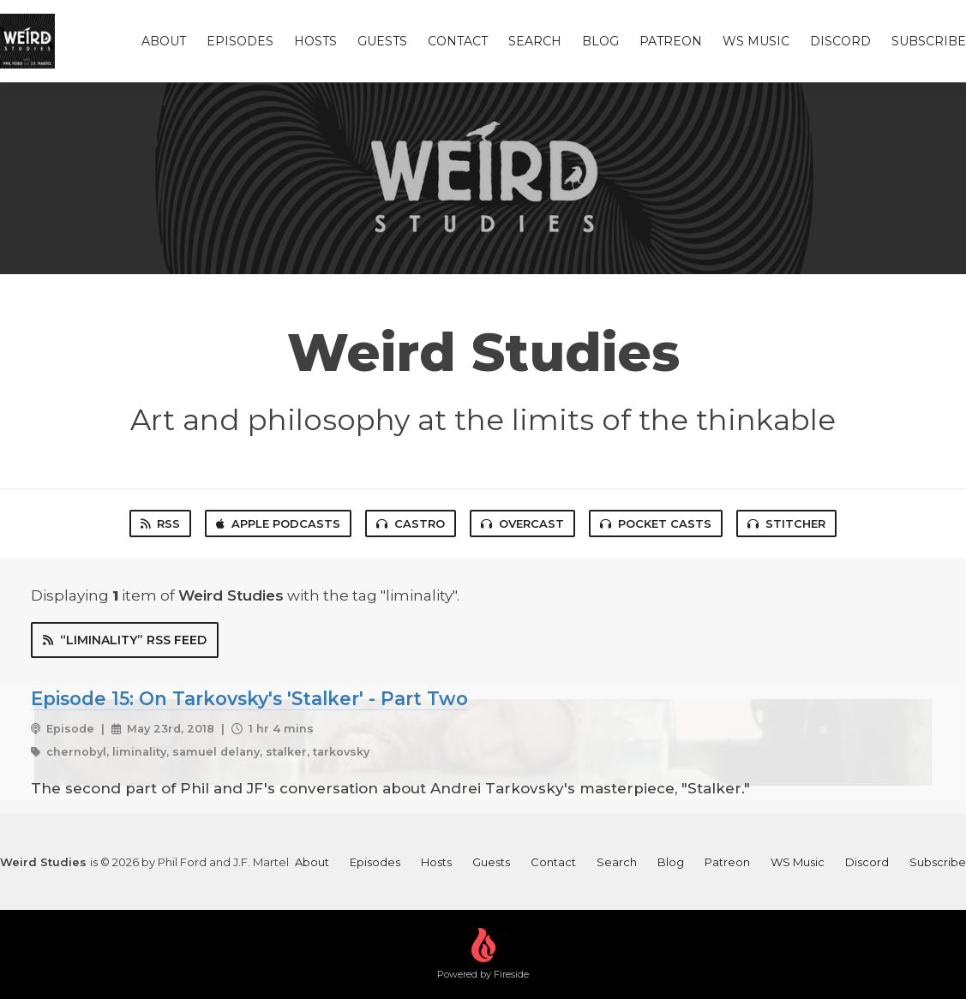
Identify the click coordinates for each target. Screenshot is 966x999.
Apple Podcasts (278, 523)
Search (534, 41)
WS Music (756, 41)
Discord (840, 41)
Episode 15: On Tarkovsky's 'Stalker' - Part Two (249, 698)
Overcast (522, 523)
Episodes (240, 41)
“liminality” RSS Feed (125, 640)
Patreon (670, 41)
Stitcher (786, 523)
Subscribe (928, 41)
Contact (458, 41)
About (163, 41)
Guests (382, 41)
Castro (410, 523)
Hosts (315, 41)
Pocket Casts (655, 523)
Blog (600, 41)
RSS (160, 523)
